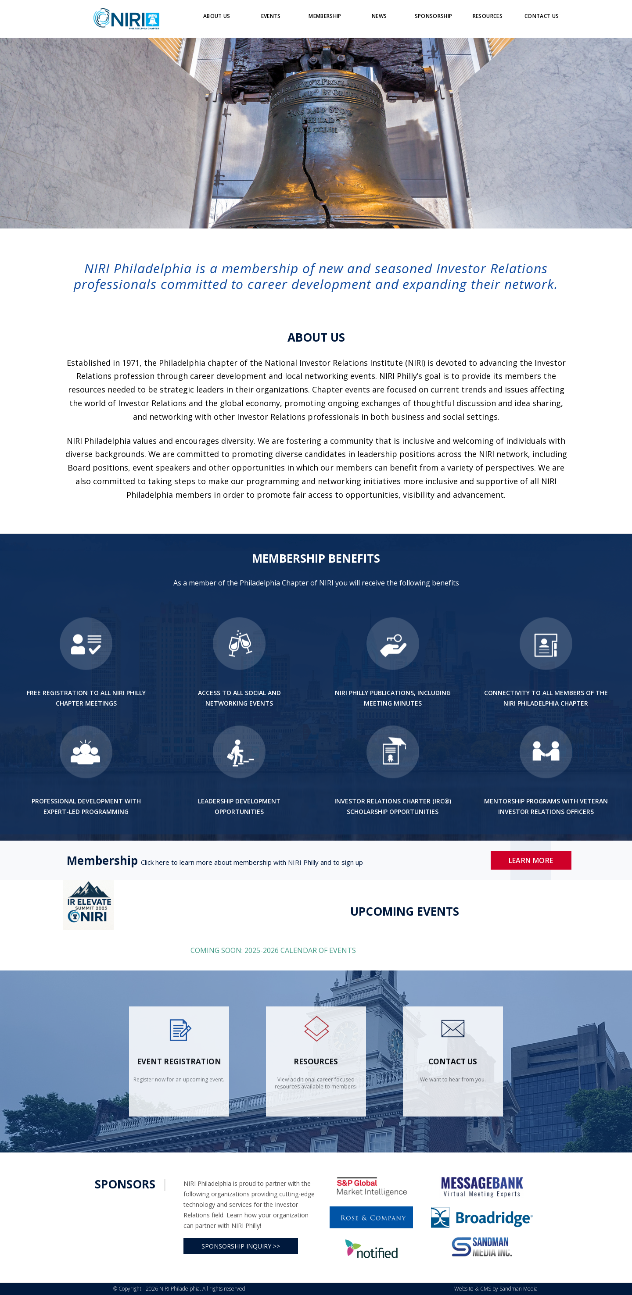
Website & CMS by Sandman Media (496, 1288)
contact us (452, 1061)
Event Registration (179, 1061)
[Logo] (126, 18)
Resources (316, 1061)
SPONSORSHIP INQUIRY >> (240, 1246)
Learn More (531, 860)
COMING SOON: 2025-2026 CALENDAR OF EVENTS (274, 950)
